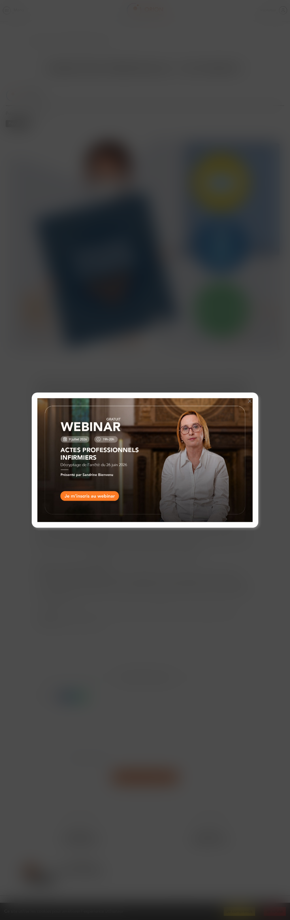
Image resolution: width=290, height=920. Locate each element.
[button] (250, 401)
